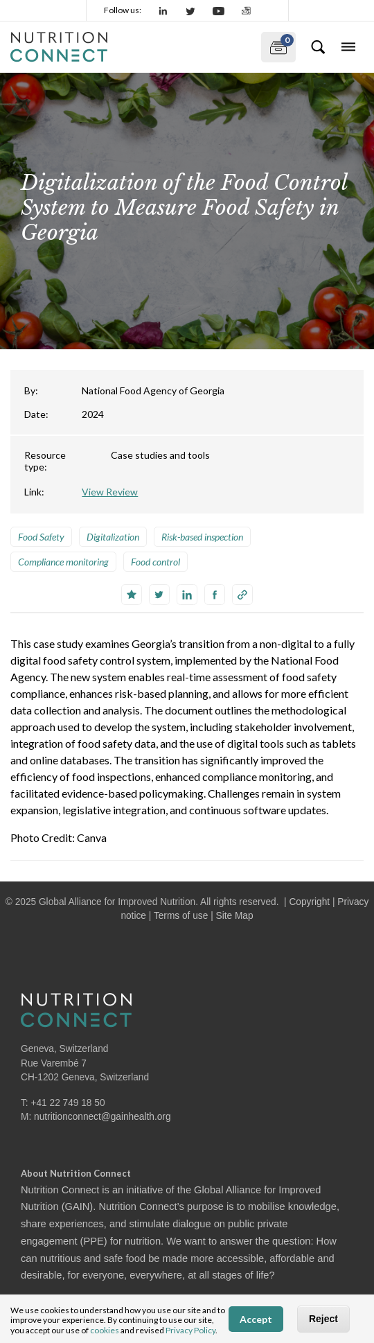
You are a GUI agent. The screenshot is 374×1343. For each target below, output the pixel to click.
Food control (155, 562)
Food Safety (41, 537)
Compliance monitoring (63, 562)
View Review (110, 492)
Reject (323, 1318)
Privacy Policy (190, 1330)
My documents (277, 44)
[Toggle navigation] (348, 47)
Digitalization (113, 537)
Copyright (309, 902)
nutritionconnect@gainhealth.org (102, 1117)
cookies (104, 1330)
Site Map (234, 916)
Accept (256, 1319)
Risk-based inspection (202, 537)
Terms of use (181, 916)
